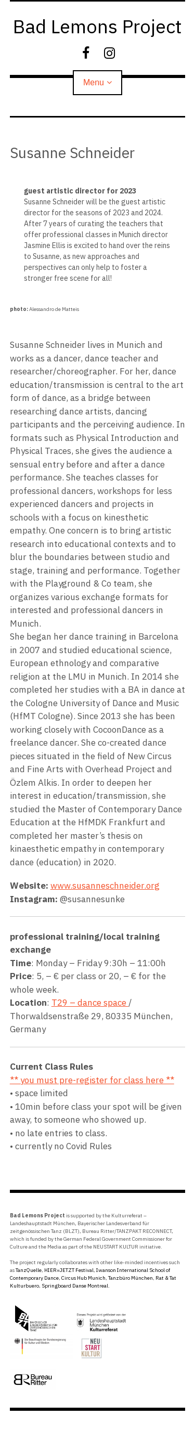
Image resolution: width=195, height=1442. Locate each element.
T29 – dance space (89, 1002)
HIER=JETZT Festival (69, 1270)
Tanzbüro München (130, 1278)
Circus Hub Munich (83, 1278)
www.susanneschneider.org (105, 885)
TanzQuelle (29, 1270)
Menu (93, 82)
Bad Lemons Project (97, 26)
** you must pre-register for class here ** (92, 1080)
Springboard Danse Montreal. (76, 1285)
